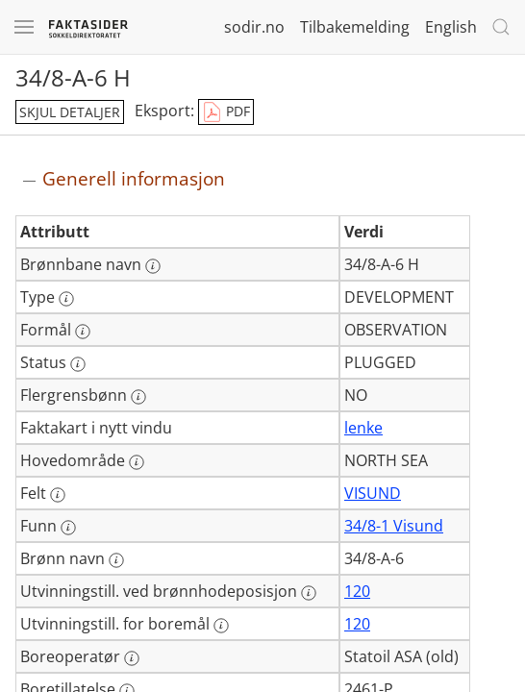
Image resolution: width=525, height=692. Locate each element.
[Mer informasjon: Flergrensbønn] (138, 397)
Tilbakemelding (355, 26)
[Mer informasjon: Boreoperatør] (131, 658)
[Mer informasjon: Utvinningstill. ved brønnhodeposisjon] (308, 593)
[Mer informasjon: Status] (78, 364)
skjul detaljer (69, 112)
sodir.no (254, 26)
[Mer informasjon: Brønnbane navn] (153, 266)
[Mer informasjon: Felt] (57, 495)
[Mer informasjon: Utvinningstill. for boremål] (221, 625)
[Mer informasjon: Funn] (68, 527)
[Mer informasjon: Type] (66, 299)
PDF (226, 112)
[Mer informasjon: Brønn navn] (116, 560)
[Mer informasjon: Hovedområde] (136, 462)
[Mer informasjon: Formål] (82, 331)
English (451, 26)
